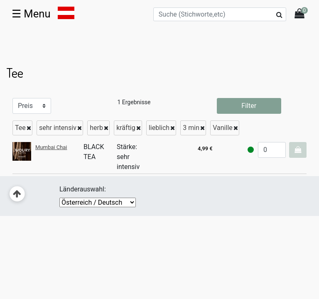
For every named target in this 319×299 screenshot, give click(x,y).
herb (96, 128)
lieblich (159, 128)
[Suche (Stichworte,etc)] (219, 14)
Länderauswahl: (82, 189)
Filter (248, 106)
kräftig (125, 128)
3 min (191, 128)
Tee (20, 128)
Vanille (223, 128)
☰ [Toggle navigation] (31, 13)
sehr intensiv (57, 128)
